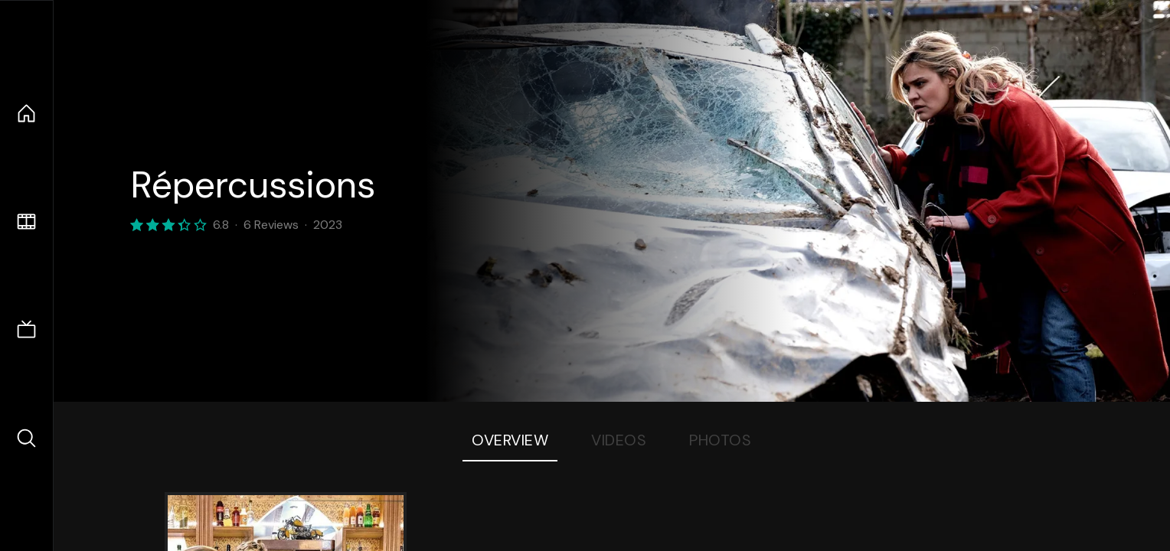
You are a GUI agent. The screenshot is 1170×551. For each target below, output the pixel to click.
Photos (720, 440)
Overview (510, 440)
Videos (618, 440)
